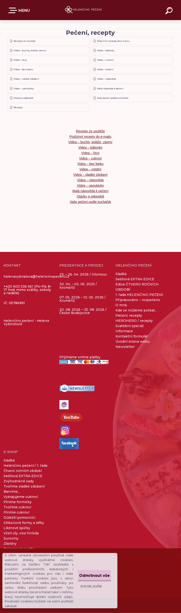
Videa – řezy (20, 60)
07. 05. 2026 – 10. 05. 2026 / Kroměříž (82, 299)
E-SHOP (13, 10)
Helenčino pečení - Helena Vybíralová (26, 323)
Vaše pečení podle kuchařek (113, 98)
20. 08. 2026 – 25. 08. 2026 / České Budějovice (83, 312)
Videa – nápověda (106, 79)
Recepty (18, 108)
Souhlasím (82, 584)
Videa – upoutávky (24, 89)
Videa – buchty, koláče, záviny (30, 50)
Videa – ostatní (105, 70)
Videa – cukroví (105, 60)
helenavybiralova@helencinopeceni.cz (36, 277)
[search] (169, 11)
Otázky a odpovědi (24, 98)
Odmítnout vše (90, 573)
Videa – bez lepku (23, 70)
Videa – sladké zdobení (26, 79)
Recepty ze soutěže (25, 41)
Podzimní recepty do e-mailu (113, 41)
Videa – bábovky (106, 50)
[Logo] (83, 10)
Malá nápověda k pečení (110, 89)
